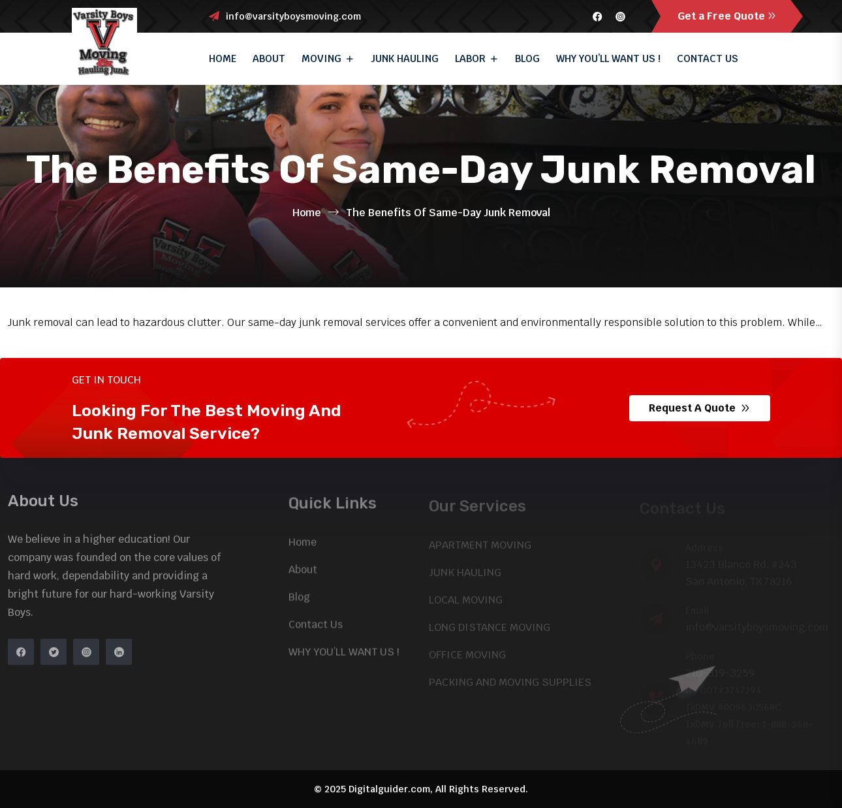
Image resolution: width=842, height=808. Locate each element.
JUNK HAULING (405, 58)
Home (222, 58)
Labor (470, 58)
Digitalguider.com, (391, 789)
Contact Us (707, 58)
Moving (321, 58)
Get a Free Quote (727, 16)
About (269, 58)
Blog (527, 58)
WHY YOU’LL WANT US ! (608, 58)
